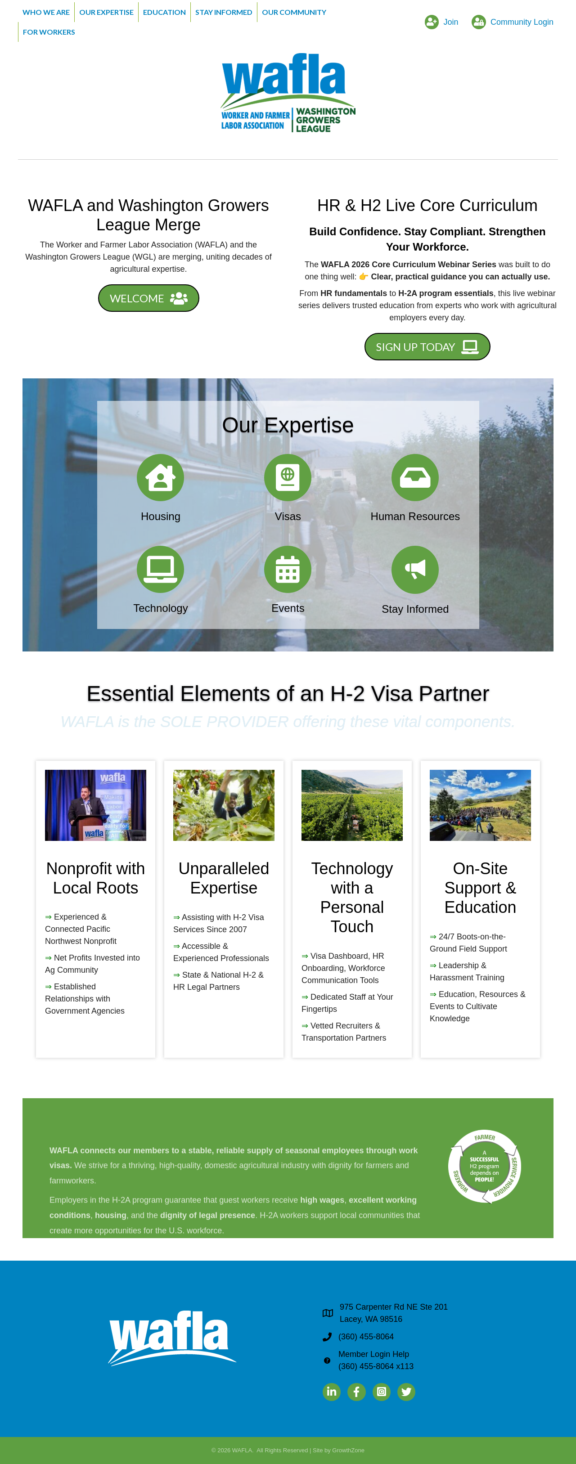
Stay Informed (223, 12)
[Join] (439, 22)
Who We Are (46, 12)
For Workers (49, 31)
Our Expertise (106, 12)
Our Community (294, 12)
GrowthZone (348, 1450)
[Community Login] (510, 22)
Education (164, 12)
